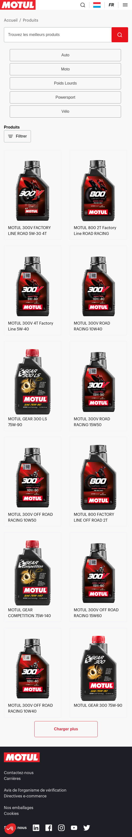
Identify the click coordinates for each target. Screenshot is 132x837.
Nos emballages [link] (18, 808)
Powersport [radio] (65, 97)
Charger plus (66, 729)
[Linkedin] (36, 827)
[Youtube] (74, 827)
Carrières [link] (12, 779)
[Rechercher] (120, 34)
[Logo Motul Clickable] (18, 5)
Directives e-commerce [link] (25, 796)
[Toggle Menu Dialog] (125, 5)
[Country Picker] (97, 5)
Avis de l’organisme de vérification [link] (35, 790)
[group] (66, 83)
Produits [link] (30, 20)
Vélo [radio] (65, 111)
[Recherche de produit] (82, 4)
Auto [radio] (65, 55)
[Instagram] (61, 827)
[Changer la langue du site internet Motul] (111, 5)
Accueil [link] (11, 20)
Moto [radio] (65, 69)
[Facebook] (48, 827)
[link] (32, 222)
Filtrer (17, 136)
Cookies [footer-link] (11, 814)
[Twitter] (86, 827)
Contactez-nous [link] (19, 773)
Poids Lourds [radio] (65, 83)
